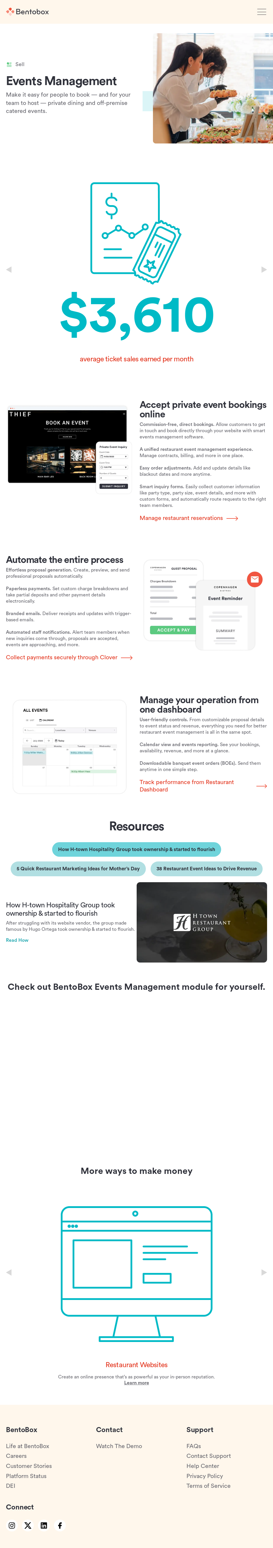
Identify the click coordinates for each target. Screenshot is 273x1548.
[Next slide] (264, 269)
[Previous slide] (9, 269)
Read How (17, 940)
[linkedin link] (44, 1525)
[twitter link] (28, 1525)
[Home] (27, 12)
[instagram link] (12, 1525)
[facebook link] (60, 1525)
